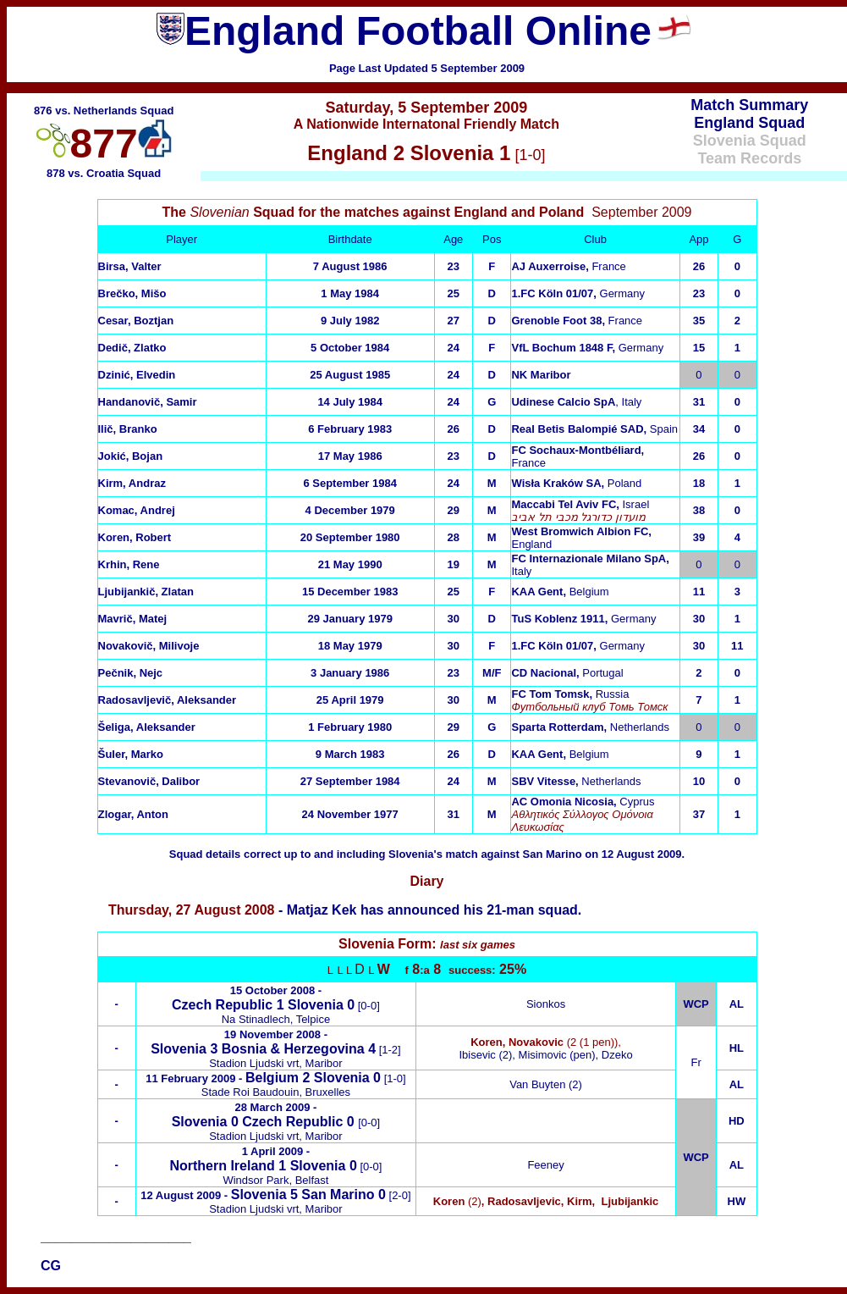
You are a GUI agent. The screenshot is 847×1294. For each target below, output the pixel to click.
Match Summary (749, 105)
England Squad (749, 122)
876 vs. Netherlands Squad (103, 110)
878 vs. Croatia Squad (104, 173)
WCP (695, 1157)
